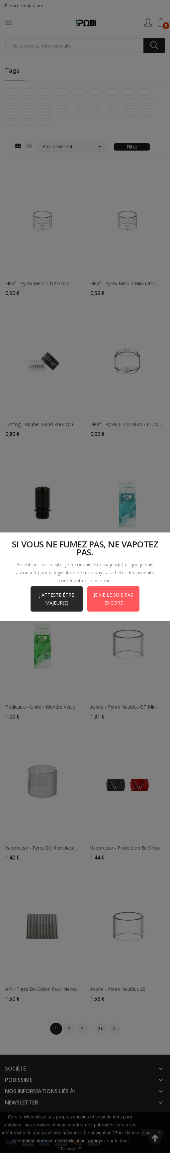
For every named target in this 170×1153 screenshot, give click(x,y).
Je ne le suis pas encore (113, 599)
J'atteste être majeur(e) (56, 599)
